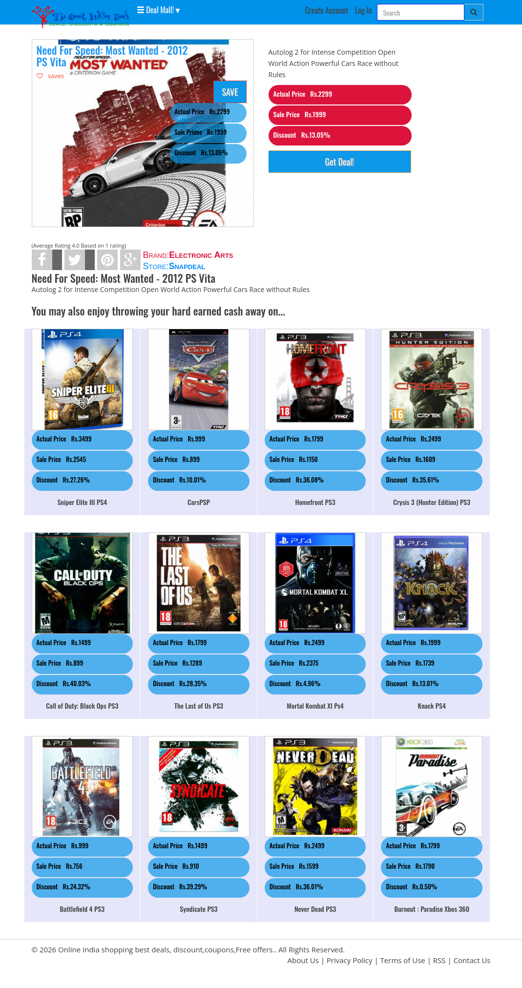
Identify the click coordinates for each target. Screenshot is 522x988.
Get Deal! (339, 161)
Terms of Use (402, 960)
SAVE (230, 91)
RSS (439, 960)
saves (50, 75)
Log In (363, 10)
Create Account (326, 10)
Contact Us (472, 960)
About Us (303, 960)
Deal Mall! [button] (155, 9)
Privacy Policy (350, 960)
